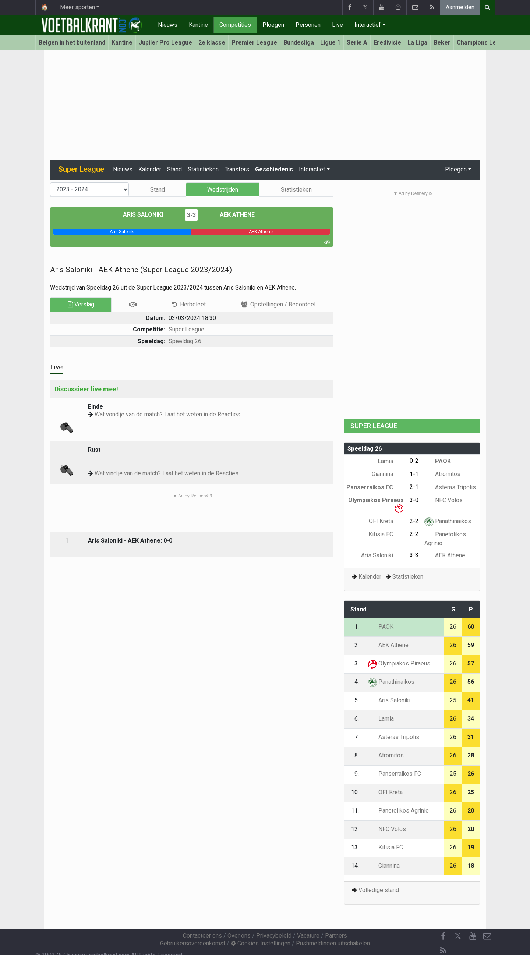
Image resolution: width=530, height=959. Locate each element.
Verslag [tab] (81, 304)
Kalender (149, 169)
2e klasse (211, 42)
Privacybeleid (274, 935)
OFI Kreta (386, 521)
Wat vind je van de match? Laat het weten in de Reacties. (167, 473)
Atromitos (442, 473)
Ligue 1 (330, 42)
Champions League (483, 42)
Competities (235, 24)
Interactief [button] (312, 169)
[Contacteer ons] (487, 936)
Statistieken (203, 169)
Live (337, 24)
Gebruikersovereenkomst (192, 943)
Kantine (198, 24)
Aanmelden (460, 7)
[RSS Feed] (443, 951)
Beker (442, 42)
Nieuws (167, 24)
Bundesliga (298, 42)
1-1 (414, 473)
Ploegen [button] (456, 169)
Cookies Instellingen (260, 943)
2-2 (414, 521)
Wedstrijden (222, 189)
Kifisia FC (386, 534)
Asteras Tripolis (450, 487)
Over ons (239, 935)
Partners (336, 935)
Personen (308, 24)
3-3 (191, 215)
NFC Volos (443, 500)
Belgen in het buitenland (72, 42)
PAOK (437, 461)
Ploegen (273, 24)
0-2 (414, 460)
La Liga (417, 42)
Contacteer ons (202, 935)
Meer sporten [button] (77, 7)
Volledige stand (378, 890)
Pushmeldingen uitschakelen (333, 943)
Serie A (357, 42)
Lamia (391, 461)
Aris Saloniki (148, 214)
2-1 (414, 486)
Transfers (237, 169)
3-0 (414, 500)
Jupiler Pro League (165, 42)
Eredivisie (387, 42)
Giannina (388, 473)
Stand (174, 169)
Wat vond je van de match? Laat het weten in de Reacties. (168, 414)
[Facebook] (443, 936)
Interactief (367, 24)
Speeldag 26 (185, 341)
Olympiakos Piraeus (399, 663)
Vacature (308, 935)
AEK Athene (232, 214)
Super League (186, 329)
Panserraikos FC (375, 487)
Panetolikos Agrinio (398, 810)
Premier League (254, 42)
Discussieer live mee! (86, 389)
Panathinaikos (447, 521)
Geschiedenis (274, 169)
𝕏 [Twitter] (458, 936)
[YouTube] (472, 936)
